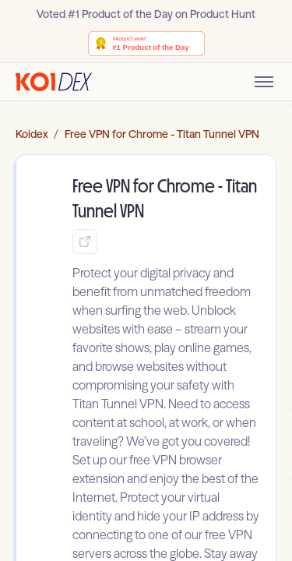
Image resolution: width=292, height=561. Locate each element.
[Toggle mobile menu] (264, 81)
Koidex (31, 134)
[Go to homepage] (54, 81)
